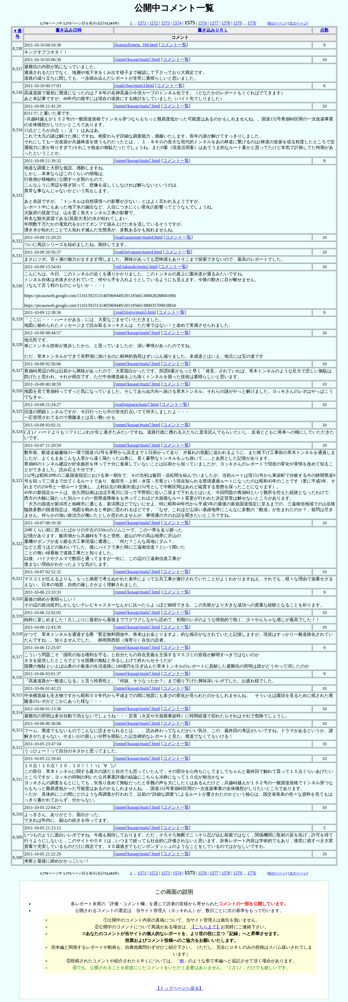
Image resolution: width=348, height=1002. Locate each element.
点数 (324, 30)
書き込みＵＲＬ (213, 30)
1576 (202, 23)
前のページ (277, 23)
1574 (177, 23)
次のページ (298, 23)
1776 (251, 23)
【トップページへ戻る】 (179, 988)
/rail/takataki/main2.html (136, 266)
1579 (237, 23)
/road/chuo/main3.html (134, 85)
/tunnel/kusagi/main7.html (137, 59)
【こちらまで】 (205, 927)
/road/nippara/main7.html (136, 404)
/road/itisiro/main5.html (135, 312)
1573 (165, 23)
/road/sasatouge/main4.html (138, 237)
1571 (142, 23)
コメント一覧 (173, 44)
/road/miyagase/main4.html (138, 252)
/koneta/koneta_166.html (136, 44)
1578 (226, 23)
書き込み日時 (68, 30)
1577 (214, 23)
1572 (153, 23)
